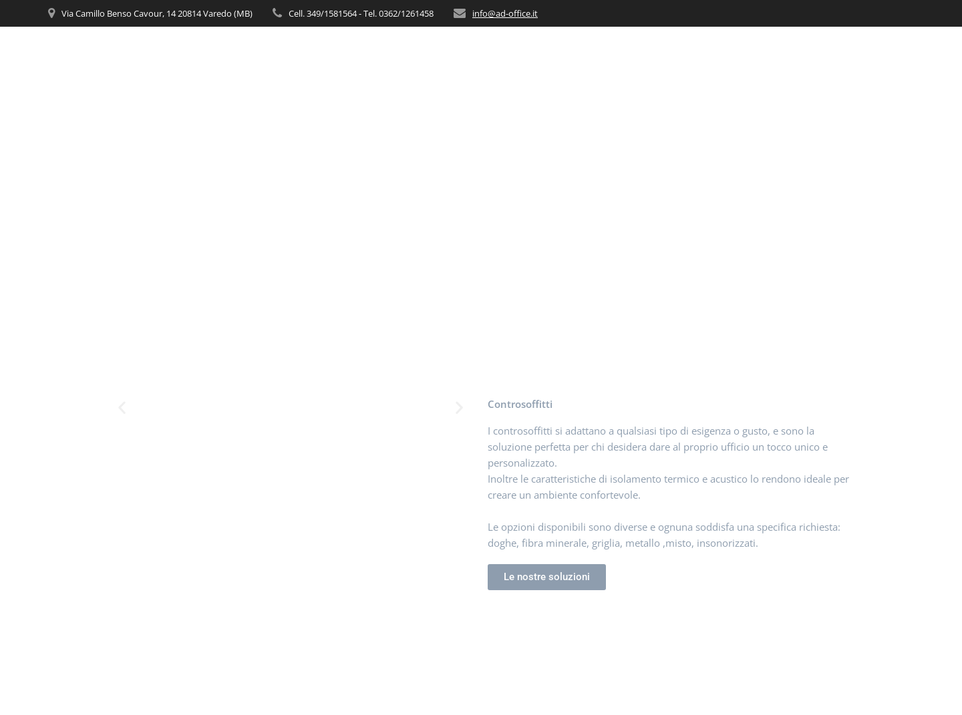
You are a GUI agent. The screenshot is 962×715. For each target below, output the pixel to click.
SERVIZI (650, 53)
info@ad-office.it (505, 13)
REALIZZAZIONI (808, 53)
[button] (122, 407)
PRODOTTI (713, 53)
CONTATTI (889, 53)
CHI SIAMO (585, 53)
